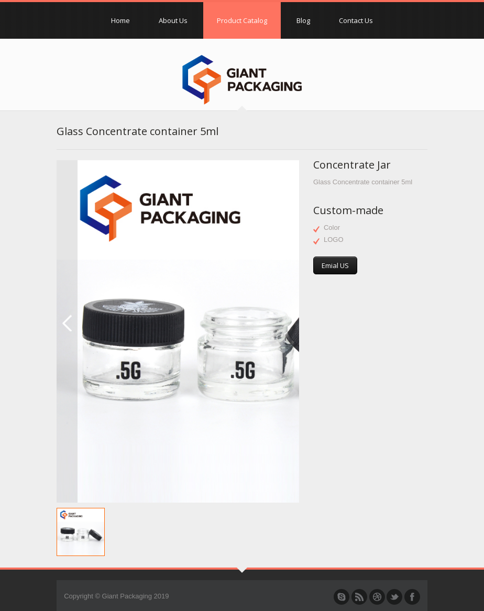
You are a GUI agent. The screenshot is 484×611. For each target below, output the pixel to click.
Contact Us (356, 20)
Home (120, 20)
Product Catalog (242, 20)
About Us (173, 20)
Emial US (335, 265)
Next (293, 166)
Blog (303, 20)
